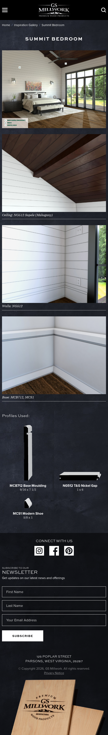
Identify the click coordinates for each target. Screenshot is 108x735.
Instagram (39, 551)
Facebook (54, 551)
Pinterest (69, 551)
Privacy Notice (54, 673)
